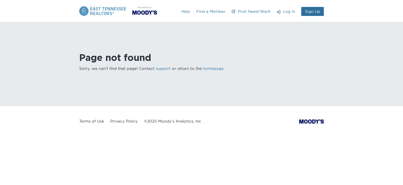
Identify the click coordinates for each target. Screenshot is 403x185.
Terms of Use (91, 121)
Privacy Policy (124, 121)
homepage (213, 68)
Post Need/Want (251, 11)
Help (185, 11)
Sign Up (312, 11)
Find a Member (210, 11)
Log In (286, 11)
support (163, 68)
